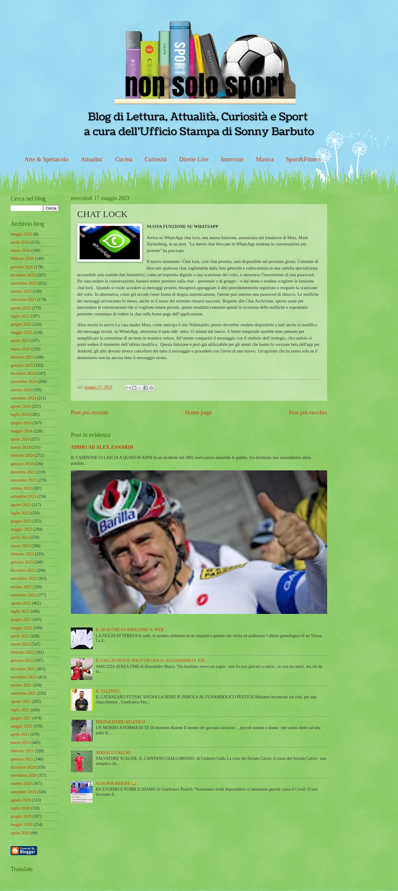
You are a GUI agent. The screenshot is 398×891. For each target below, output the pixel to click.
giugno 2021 (21, 718)
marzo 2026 (20, 250)
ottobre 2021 (21, 685)
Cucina (123, 159)
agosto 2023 (21, 505)
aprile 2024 (20, 439)
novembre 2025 (23, 283)
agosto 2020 (21, 800)
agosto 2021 (21, 701)
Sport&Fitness (303, 159)
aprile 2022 (20, 636)
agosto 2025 (21, 308)
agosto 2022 (21, 603)
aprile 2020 (20, 833)
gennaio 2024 (22, 464)
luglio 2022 (20, 611)
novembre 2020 (23, 775)
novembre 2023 (23, 480)
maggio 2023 (21, 529)
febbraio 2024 (22, 455)
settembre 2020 (23, 792)
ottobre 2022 (21, 587)
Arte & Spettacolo (46, 159)
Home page (198, 412)
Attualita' (92, 159)
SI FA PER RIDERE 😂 (116, 783)
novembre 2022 (23, 578)
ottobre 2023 (21, 488)
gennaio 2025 (22, 365)
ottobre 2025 (21, 291)
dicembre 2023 (23, 472)
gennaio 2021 (22, 759)
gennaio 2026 (22, 267)
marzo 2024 (20, 447)
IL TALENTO (107, 691)
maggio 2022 (21, 628)
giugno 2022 (21, 619)
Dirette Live (193, 159)
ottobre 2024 (21, 390)
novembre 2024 (23, 381)
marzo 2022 (20, 644)
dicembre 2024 (23, 373)
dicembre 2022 (23, 570)
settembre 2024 (23, 398)
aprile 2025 (20, 340)
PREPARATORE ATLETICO (120, 722)
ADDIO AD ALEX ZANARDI (102, 447)
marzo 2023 (20, 546)
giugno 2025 (21, 324)
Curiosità (156, 159)
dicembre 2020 (23, 767)
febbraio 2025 (22, 357)
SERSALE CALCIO (113, 752)
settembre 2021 (23, 693)
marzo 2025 (20, 349)
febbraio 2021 (22, 751)
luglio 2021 (20, 710)
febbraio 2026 (22, 258)
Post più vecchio (308, 412)
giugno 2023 (21, 521)
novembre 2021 (23, 677)
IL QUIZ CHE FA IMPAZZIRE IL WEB (130, 629)
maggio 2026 (21, 234)
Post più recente (89, 412)
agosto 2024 (21, 406)
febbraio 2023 (22, 554)
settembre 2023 (23, 496)
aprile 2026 (20, 242)
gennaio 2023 (22, 562)
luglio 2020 (20, 808)
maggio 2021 (21, 726)
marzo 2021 (20, 742)
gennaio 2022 (22, 660)
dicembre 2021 (23, 669)
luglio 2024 (20, 414)
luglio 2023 (20, 513)
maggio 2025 (21, 332)
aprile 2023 (20, 537)
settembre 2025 (23, 299)
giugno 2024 (21, 423)
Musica (265, 159)
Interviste (232, 159)
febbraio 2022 (22, 652)
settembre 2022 (23, 595)
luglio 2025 (20, 316)
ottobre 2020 (21, 783)
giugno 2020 (21, 816)
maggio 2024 (21, 431)
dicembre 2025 (23, 275)
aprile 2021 (20, 734)
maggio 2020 (21, 824)
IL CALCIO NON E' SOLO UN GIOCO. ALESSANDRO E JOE (150, 660)
